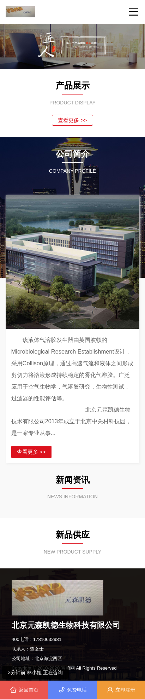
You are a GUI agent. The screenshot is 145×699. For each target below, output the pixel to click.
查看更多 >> (72, 120)
